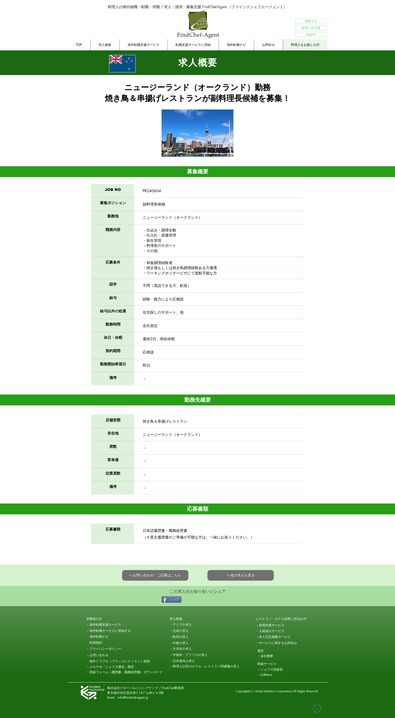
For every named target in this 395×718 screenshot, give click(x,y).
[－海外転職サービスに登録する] (108, 631)
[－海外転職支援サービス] (103, 625)
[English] (311, 34)
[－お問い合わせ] (105, 655)
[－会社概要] (276, 656)
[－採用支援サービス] (274, 625)
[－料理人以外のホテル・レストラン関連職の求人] (205, 666)
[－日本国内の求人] (182, 661)
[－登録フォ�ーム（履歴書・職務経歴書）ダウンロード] (124, 672)
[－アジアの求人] (188, 625)
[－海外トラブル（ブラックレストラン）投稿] (118, 661)
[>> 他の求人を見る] (240, 575)
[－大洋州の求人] (188, 649)
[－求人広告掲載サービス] (273, 637)
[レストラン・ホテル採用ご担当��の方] (281, 619)
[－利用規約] (105, 643)
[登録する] (311, 21)
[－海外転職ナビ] (105, 637)
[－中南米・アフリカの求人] (189, 655)
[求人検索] (188, 619)
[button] (105, 619)
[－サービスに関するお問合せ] (276, 643)
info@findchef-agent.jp (133, 697)
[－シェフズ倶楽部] (276, 669)
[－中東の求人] (188, 643)
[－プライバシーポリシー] (105, 649)
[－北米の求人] (188, 631)
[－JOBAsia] (276, 675)
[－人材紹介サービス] (270, 631)
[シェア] (171, 599)
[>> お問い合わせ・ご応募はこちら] (155, 575)
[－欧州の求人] (188, 637)
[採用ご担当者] (311, 27)
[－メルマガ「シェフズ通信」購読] (110, 667)
